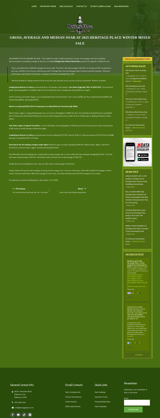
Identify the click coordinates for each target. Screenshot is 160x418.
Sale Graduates (121, 6)
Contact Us (81, 6)
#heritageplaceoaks (134, 278)
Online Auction (71, 402)
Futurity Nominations (73, 397)
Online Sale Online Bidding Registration (68, 190)
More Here (137, 81)
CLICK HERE (53, 180)
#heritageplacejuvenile (135, 280)
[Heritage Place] (80, 23)
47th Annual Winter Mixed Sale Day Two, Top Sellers (30, 190)
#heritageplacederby (134, 277)
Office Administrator (73, 406)
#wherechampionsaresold (136, 286)
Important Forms (48, 6)
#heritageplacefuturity (135, 275)
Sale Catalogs (66, 6)
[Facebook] (12, 414)
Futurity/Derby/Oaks (102, 402)
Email (126, 398)
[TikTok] (24, 414)
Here (133, 187)
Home (34, 6)
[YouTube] (18, 414)
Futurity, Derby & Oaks (100, 6)
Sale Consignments (72, 392)
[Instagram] (30, 414)
